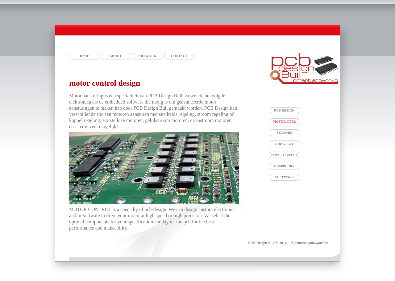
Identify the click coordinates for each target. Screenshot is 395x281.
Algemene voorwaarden (309, 243)
